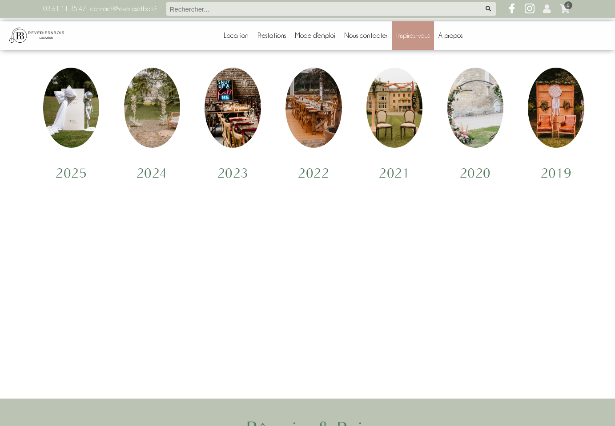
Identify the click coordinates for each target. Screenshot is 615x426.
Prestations (271, 35)
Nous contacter (365, 35)
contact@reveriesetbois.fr (123, 8)
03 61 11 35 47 (64, 8)
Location (236, 35)
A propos (450, 35)
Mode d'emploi (315, 35)
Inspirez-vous (413, 35)
